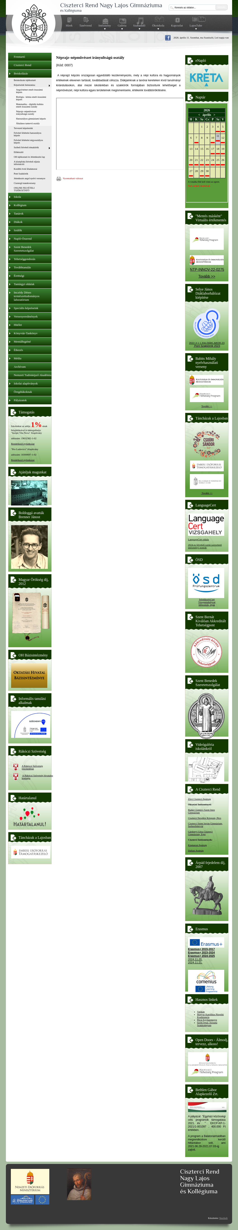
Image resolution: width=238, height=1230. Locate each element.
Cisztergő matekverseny (25, 183)
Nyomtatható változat (69, 178)
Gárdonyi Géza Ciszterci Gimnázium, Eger (200, 833)
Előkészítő (18, 152)
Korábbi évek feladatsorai (25, 169)
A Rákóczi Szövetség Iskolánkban (32, 767)
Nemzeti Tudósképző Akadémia (32, 375)
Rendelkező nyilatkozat (23, 443)
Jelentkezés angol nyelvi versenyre (29, 178)
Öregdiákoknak (23, 391)
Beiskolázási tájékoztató (25, 80)
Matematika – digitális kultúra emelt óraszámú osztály (29, 105)
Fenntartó (19, 56)
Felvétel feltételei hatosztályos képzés (27, 134)
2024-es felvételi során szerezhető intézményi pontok (205, 546)
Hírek (69, 25)
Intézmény (104, 25)
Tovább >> (206, 406)
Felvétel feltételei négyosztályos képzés (28, 141)
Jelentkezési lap (206, 599)
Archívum (20, 366)
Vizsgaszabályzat (206, 602)
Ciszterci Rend (22, 65)
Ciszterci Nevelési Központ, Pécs (204, 818)
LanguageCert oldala (198, 539)
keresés (222, 7)
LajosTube (196, 25)
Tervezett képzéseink (23, 128)
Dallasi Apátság (196, 850)
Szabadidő (139, 25)
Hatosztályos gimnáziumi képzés (31, 118)
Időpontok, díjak (207, 604)
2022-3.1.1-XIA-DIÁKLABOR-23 (207, 343)
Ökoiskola (158, 25)
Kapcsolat (177, 25)
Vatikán (201, 1011)
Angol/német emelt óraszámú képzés (29, 90)
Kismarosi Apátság (197, 845)
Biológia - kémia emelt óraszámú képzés (31, 98)
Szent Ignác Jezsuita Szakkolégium (207, 1024)
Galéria (122, 25)
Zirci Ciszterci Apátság (199, 799)
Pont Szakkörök (21, 173)
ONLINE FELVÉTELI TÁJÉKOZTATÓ (24, 189)
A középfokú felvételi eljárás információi (27, 162)
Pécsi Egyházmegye (207, 1019)
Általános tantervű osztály (28, 123)
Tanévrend (85, 25)
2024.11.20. (195, 959)
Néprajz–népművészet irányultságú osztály (26, 112)
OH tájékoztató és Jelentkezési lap (29, 157)
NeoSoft (223, 1218)
